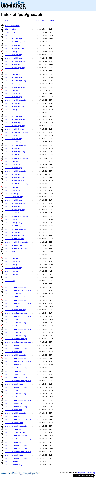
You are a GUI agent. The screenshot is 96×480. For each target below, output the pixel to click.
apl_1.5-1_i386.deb (13, 371)
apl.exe (8, 277)
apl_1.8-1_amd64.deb (14, 423)
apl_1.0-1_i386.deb (13, 293)
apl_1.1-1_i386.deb (13, 306)
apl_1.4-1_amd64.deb (14, 345)
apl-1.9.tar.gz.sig (13, 268)
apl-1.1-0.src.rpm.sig (15, 68)
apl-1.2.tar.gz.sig (13, 93)
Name (7, 20)
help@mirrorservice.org (86, 473)
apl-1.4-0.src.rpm (13, 122)
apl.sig (8, 284)
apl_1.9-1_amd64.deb (14, 442)
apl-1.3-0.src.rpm (13, 103)
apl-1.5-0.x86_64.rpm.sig (16, 158)
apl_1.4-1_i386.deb (13, 352)
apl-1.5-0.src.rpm (13, 148)
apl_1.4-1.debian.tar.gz (16, 339)
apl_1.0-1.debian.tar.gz (16, 287)
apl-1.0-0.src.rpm (13, 45)
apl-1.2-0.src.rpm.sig (15, 87)
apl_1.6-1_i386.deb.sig (15, 393)
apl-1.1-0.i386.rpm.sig (15, 61)
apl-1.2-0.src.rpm (13, 84)
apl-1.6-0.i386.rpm (13, 168)
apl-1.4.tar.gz (11, 135)
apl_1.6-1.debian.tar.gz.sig (18, 381)
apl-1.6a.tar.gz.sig (14, 197)
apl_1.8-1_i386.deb (13, 429)
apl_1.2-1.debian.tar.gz (16, 313)
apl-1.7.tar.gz (11, 219)
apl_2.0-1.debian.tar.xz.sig (18, 452)
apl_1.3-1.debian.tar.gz (16, 326)
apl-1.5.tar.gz (11, 161)
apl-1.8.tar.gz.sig (13, 261)
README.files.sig (12, 32)
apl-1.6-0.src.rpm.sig (15, 177)
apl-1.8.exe (10, 251)
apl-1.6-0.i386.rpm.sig (15, 171)
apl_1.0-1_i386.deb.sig (15, 297)
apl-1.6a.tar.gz (12, 193)
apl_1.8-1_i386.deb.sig (15, 432)
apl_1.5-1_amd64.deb (14, 364)
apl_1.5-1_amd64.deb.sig (16, 368)
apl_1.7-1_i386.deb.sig (15, 413)
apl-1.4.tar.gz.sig (13, 139)
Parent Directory (12, 26)
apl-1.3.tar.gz (11, 109)
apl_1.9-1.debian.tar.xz (16, 435)
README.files (10, 29)
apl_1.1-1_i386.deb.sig (15, 310)
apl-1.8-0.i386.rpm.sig (15, 229)
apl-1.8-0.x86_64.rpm (14, 239)
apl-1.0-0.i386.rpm (13, 38)
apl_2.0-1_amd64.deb (14, 455)
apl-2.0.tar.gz (11, 271)
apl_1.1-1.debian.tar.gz (16, 300)
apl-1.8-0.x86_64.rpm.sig (16, 242)
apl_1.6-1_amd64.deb (14, 384)
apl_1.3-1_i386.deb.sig (15, 335)
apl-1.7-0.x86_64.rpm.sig (16, 216)
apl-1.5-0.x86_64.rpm (14, 155)
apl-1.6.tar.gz (11, 187)
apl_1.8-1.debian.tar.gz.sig (18, 419)
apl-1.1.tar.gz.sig (13, 74)
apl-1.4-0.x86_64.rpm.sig (16, 132)
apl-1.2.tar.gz (11, 90)
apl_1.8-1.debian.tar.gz (16, 416)
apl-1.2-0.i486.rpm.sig (15, 80)
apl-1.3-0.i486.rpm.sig (15, 100)
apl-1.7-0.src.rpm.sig (15, 210)
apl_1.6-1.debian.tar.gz (16, 377)
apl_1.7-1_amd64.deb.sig (16, 406)
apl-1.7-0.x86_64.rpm (14, 213)
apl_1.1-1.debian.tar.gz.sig (18, 303)
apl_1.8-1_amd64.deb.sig (16, 426)
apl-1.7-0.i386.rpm (13, 200)
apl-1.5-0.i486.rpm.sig (15, 145)
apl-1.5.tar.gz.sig (13, 164)
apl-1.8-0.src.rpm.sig (15, 235)
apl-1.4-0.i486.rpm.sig (15, 119)
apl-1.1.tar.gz (11, 71)
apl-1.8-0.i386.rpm (13, 226)
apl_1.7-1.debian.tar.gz (16, 397)
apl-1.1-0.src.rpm (13, 64)
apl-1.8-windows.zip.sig (16, 248)
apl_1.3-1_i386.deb (13, 332)
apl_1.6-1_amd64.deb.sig (16, 387)
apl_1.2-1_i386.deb (13, 319)
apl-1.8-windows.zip (14, 245)
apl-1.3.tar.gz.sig (13, 113)
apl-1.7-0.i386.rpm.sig (15, 203)
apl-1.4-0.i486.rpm (13, 116)
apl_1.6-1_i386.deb (13, 390)
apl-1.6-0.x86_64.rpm (14, 180)
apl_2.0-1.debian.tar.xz (16, 448)
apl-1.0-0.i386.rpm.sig (15, 42)
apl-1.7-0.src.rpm (13, 206)
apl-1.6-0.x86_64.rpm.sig (16, 184)
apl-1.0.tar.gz (11, 51)
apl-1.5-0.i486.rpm (13, 142)
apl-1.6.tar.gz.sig (13, 190)
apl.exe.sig (10, 281)
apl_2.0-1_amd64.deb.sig (16, 458)
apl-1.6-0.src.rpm (13, 174)
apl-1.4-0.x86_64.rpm (14, 129)
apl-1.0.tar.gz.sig (13, 55)
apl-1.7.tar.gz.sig (13, 222)
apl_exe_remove (11, 461)
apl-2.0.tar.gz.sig (13, 274)
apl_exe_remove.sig (13, 464)
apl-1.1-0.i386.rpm (13, 58)
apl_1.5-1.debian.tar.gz (16, 358)
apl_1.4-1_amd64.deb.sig (16, 348)
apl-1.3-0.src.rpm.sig (15, 106)
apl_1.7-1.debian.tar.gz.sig (18, 400)
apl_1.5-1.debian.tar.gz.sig (18, 361)
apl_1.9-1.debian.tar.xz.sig (18, 439)
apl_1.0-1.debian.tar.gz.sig (18, 290)
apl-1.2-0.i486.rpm (13, 77)
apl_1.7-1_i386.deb (13, 410)
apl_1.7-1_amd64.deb (14, 403)
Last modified (38, 20)
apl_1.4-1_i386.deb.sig (15, 355)
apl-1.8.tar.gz (11, 258)
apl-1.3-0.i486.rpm (13, 97)
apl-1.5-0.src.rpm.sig (15, 151)
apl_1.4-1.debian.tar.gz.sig (18, 342)
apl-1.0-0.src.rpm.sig (15, 48)
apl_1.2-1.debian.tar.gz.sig (18, 316)
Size (52, 20)
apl (6, 35)
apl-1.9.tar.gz (11, 264)
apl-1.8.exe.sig (12, 255)
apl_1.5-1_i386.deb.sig (15, 374)
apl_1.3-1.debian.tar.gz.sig (18, 329)
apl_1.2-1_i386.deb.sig (15, 322)
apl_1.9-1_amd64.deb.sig (16, 445)
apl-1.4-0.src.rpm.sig (15, 126)
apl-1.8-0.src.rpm (13, 232)
